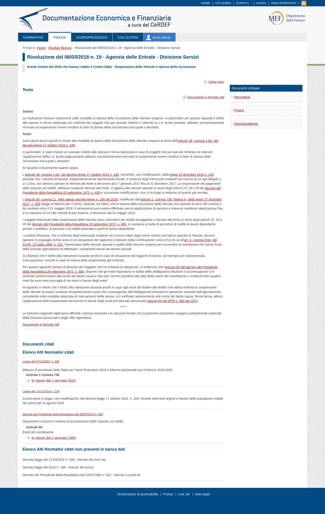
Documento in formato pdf (206, 97)
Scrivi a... (243, 3)
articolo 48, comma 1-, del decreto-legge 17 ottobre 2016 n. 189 (72, 174)
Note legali (202, 494)
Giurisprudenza (91, 37)
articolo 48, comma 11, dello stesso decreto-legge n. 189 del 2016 (71, 199)
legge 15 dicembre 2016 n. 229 (192, 174)
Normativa (33, 37)
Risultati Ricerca (59, 48)
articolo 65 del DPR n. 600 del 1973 (172, 301)
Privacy (168, 494)
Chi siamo (223, 3)
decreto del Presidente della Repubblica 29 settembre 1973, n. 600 (79, 224)
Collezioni (128, 37)
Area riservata (283, 3)
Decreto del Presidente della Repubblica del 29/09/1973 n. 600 (63, 414)
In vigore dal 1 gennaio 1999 (54, 438)
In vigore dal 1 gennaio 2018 (54, 380)
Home (205, 3)
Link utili (184, 494)
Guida (261, 3)
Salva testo (216, 82)
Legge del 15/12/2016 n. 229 (41, 391)
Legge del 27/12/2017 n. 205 (41, 361)
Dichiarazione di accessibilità (137, 494)
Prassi (59, 37)
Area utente (162, 37)
